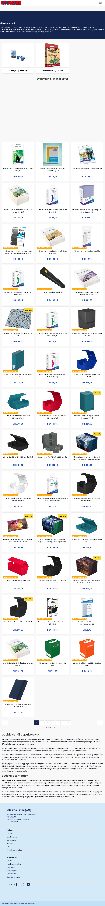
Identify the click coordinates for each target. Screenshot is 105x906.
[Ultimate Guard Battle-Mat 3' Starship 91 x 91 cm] (18, 319)
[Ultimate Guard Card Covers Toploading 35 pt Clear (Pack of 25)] (87, 195)
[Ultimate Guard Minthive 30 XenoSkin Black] (18, 607)
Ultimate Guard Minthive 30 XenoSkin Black (18, 622)
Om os (9, 861)
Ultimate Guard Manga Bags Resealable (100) (87, 168)
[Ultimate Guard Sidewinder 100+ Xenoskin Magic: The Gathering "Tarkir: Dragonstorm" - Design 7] (52, 525)
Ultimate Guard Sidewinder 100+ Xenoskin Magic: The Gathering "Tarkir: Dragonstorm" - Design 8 (87, 459)
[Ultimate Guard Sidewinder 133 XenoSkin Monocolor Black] (52, 566)
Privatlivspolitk (12, 871)
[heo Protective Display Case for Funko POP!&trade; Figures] (52, 154)
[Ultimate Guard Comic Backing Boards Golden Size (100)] (52, 236)
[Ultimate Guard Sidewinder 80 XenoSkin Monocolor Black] (87, 483)
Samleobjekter (12, 837)
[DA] (11, 3)
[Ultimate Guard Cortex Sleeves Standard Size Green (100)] (18, 277)
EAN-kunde (11, 867)
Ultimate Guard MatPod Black (52, 292)
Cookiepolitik (11, 874)
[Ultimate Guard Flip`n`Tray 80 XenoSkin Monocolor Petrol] (87, 401)
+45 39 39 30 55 (12, 817)
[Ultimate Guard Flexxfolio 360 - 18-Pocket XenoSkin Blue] (18, 689)
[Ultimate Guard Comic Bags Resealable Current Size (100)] (18, 154)
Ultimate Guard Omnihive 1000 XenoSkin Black (18, 457)
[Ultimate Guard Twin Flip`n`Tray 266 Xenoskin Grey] (52, 442)
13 (68, 723)
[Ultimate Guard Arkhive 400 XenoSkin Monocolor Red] (18, 566)
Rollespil (10, 843)
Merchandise (11, 840)
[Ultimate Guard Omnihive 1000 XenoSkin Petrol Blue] (87, 525)
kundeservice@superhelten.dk (18, 819)
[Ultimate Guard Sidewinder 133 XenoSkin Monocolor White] (18, 483)
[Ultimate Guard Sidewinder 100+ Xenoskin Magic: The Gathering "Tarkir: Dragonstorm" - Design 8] (87, 442)
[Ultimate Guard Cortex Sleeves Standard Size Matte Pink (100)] (52, 360)
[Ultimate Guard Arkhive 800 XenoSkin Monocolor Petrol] (18, 401)
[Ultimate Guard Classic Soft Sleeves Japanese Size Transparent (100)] (87, 607)
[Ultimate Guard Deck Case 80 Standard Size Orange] (87, 648)
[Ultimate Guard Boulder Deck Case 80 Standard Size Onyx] (87, 319)
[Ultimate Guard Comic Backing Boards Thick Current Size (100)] (18, 195)
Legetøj (9, 834)
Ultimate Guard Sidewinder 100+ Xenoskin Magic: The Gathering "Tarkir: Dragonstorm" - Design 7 (52, 542)
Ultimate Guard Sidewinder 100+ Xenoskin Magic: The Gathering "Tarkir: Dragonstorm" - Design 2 (87, 583)
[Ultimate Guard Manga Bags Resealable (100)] (87, 154)
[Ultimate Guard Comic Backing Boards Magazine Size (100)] (87, 277)
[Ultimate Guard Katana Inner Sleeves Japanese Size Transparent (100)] (52, 483)
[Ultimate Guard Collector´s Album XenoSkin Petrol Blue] (18, 360)
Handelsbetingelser (14, 864)
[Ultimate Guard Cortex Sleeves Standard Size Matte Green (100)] (52, 319)
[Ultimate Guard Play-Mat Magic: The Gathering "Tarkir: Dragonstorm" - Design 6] (18, 525)
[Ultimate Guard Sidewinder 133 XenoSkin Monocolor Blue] (87, 360)
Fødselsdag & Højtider (14, 850)
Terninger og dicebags (18, 70)
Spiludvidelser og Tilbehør (52, 70)
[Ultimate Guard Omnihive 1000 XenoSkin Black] (18, 442)
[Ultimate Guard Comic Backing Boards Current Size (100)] (18, 648)
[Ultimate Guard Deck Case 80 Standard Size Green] (52, 648)
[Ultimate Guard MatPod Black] (52, 277)
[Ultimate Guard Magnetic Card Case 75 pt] (87, 236)
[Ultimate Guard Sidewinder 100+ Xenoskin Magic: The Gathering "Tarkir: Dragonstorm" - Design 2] (87, 566)
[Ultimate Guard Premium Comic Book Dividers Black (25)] (52, 607)
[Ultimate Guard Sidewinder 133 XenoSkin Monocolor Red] (52, 401)
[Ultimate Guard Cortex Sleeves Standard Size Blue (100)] (52, 195)
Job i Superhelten (13, 877)
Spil (4, 13)
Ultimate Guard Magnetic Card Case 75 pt (87, 251)
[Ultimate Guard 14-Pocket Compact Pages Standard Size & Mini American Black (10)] (18, 236)
